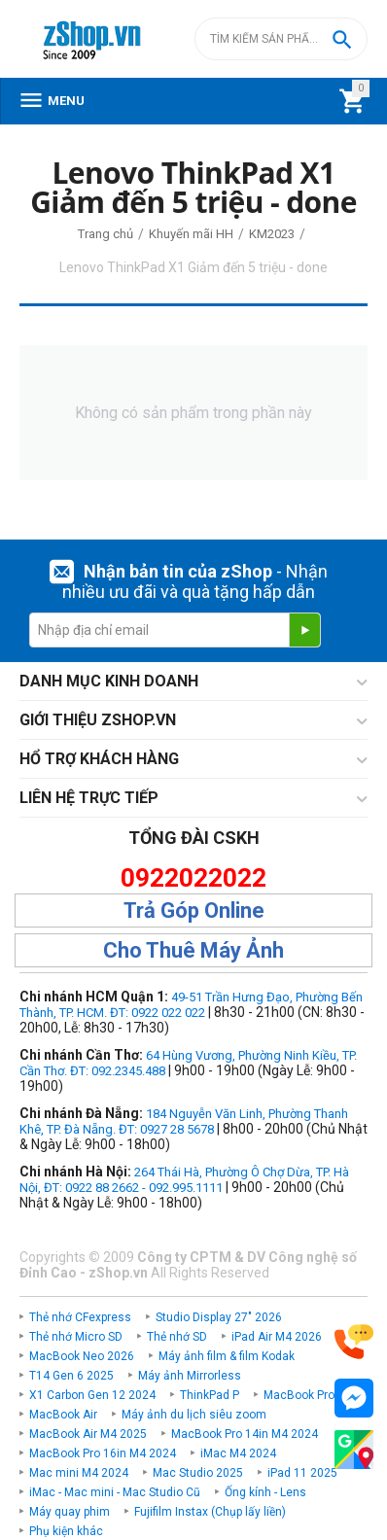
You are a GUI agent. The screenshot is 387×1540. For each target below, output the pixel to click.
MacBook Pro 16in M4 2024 (102, 1453)
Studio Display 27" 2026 (219, 1317)
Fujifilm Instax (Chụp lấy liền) (210, 1512)
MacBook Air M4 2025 (88, 1434)
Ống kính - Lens (265, 1492)
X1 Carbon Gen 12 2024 (92, 1395)
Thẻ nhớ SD (177, 1337)
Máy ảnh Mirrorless (189, 1375)
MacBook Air (63, 1414)
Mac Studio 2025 (198, 1473)
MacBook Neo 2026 (81, 1356)
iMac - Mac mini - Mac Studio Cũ (114, 1492)
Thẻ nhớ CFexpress (80, 1317)
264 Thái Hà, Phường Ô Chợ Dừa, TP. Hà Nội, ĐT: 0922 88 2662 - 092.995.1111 (184, 1180)
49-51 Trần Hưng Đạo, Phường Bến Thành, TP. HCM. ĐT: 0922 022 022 (191, 1005)
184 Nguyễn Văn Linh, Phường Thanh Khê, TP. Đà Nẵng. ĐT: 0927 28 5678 (183, 1121)
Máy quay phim (69, 1512)
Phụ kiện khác (66, 1531)
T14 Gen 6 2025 (71, 1375)
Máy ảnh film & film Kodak (226, 1356)
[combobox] (281, 39)
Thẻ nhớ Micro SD (76, 1337)
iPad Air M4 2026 (276, 1337)
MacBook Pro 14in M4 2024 (244, 1434)
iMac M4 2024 (238, 1453)
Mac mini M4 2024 (78, 1473)
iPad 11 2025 (302, 1473)
